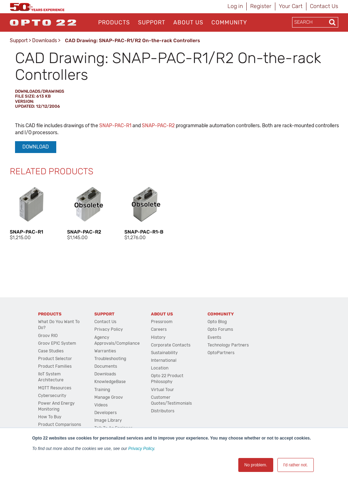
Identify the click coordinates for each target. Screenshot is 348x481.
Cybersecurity (52, 395)
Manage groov (108, 397)
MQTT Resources (54, 387)
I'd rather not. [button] (295, 465)
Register (260, 6)
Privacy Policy (141, 448)
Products (114, 22)
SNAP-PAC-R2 (158, 126)
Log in (235, 6)
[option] (31, 212)
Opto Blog (217, 321)
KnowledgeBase (110, 381)
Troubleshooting (110, 358)
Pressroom (162, 321)
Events (214, 337)
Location (159, 368)
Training (102, 389)
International (163, 360)
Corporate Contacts (170, 345)
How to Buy (49, 416)
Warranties (105, 351)
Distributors (162, 411)
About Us (188, 22)
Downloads (44, 41)
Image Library (108, 420)
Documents (105, 366)
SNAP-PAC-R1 (115, 126)
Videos (101, 405)
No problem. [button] (255, 465)
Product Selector (55, 358)
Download (35, 147)
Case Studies (51, 351)
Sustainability (164, 352)
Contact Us (324, 6)
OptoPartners (221, 352)
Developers (105, 412)
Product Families (55, 366)
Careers (159, 329)
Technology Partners (228, 345)
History (158, 337)
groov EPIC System (57, 343)
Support (151, 22)
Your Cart (291, 6)
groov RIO (48, 335)
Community (229, 22)
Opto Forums (220, 329)
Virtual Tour (162, 389)
